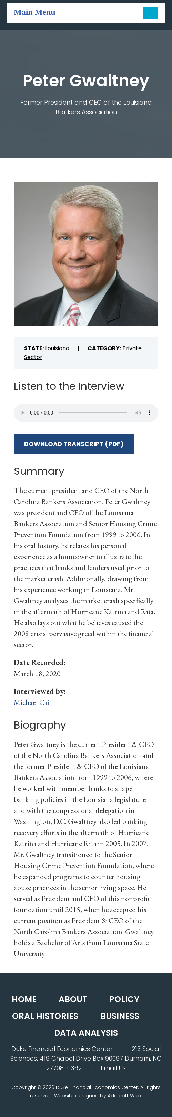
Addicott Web (124, 1095)
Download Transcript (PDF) (74, 444)
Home (24, 999)
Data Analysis (86, 1033)
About (73, 999)
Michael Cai (32, 702)
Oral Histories (45, 1016)
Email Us (113, 1068)
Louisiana (57, 348)
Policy (124, 999)
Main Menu (34, 11)
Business (119, 1016)
